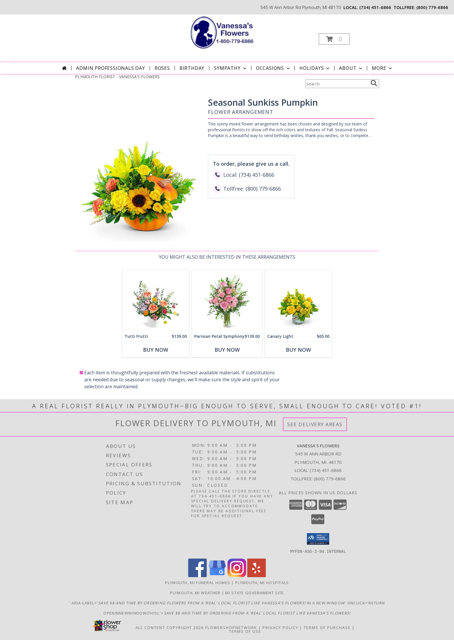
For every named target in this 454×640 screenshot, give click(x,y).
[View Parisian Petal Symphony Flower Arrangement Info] (227, 300)
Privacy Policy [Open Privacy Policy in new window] (280, 627)
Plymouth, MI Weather (195, 592)
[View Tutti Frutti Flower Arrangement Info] (155, 300)
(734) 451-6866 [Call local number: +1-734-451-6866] (375, 7)
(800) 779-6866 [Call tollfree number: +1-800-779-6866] (432, 7)
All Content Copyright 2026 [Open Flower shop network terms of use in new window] (170, 627)
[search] (374, 83)
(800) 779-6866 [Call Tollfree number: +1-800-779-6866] (330, 479)
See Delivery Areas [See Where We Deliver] (315, 424)
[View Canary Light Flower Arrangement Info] (298, 300)
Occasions (273, 68)
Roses (162, 68)
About (351, 68)
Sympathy (230, 68)
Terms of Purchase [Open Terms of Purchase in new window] (327, 627)
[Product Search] (337, 84)
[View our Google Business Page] (217, 575)
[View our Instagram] (237, 575)
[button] (334, 39)
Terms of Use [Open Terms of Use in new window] (245, 631)
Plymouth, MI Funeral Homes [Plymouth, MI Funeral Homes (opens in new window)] (197, 582)
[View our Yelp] (256, 575)
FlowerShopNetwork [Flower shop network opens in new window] (231, 627)
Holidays (315, 68)
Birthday (192, 68)
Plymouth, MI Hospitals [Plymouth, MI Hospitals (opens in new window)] (262, 582)
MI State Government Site (254, 592)
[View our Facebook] (197, 575)
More (382, 68)
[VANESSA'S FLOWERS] (227, 32)
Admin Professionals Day (110, 68)
